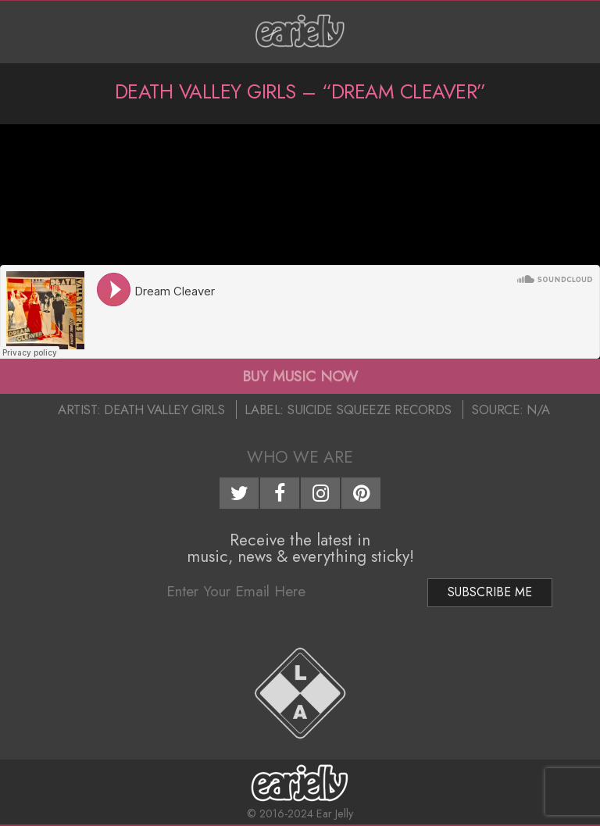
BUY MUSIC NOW (299, 376)
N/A (538, 409)
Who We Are (300, 457)
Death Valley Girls (164, 409)
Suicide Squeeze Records (369, 409)
